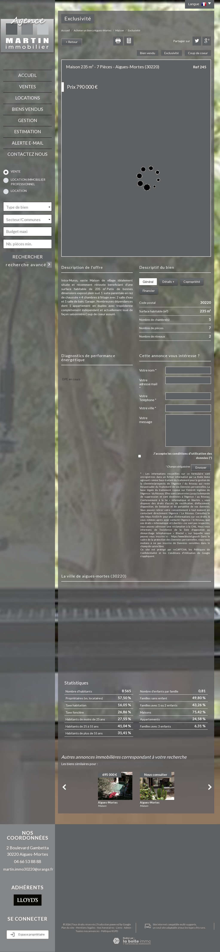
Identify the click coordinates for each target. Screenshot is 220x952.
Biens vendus (27, 109)
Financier (149, 290)
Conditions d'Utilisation (182, 553)
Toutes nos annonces (87, 931)
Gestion (27, 120)
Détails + (168, 281)
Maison (119, 30)
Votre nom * (148, 370)
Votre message (145, 420)
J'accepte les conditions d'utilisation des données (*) (182, 456)
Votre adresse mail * (148, 384)
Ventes (27, 86)
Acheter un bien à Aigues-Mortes (93, 30)
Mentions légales (85, 927)
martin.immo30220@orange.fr (28, 869)
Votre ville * (147, 408)
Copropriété (191, 281)
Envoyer (201, 467)
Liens (119, 927)
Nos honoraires (105, 927)
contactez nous (27, 154)
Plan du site (67, 927)
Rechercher (27, 256)
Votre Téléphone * (147, 398)
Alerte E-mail (27, 142)
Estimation (27, 131)
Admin (127, 927)
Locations (27, 97)
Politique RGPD (109, 931)
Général (148, 281)
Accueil (27, 75)
